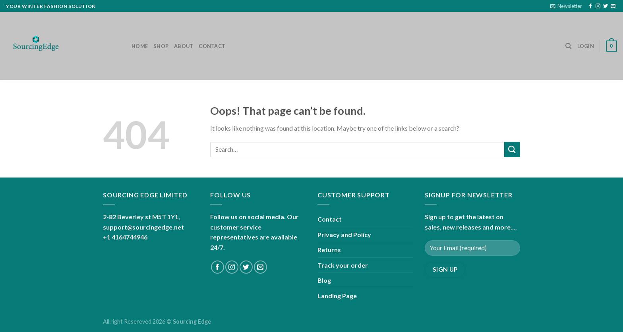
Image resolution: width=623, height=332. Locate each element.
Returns (329, 249)
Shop (160, 46)
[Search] (568, 46)
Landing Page (337, 295)
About (183, 46)
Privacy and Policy (344, 234)
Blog (324, 280)
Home (140, 46)
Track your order (342, 265)
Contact (212, 46)
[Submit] (512, 149)
